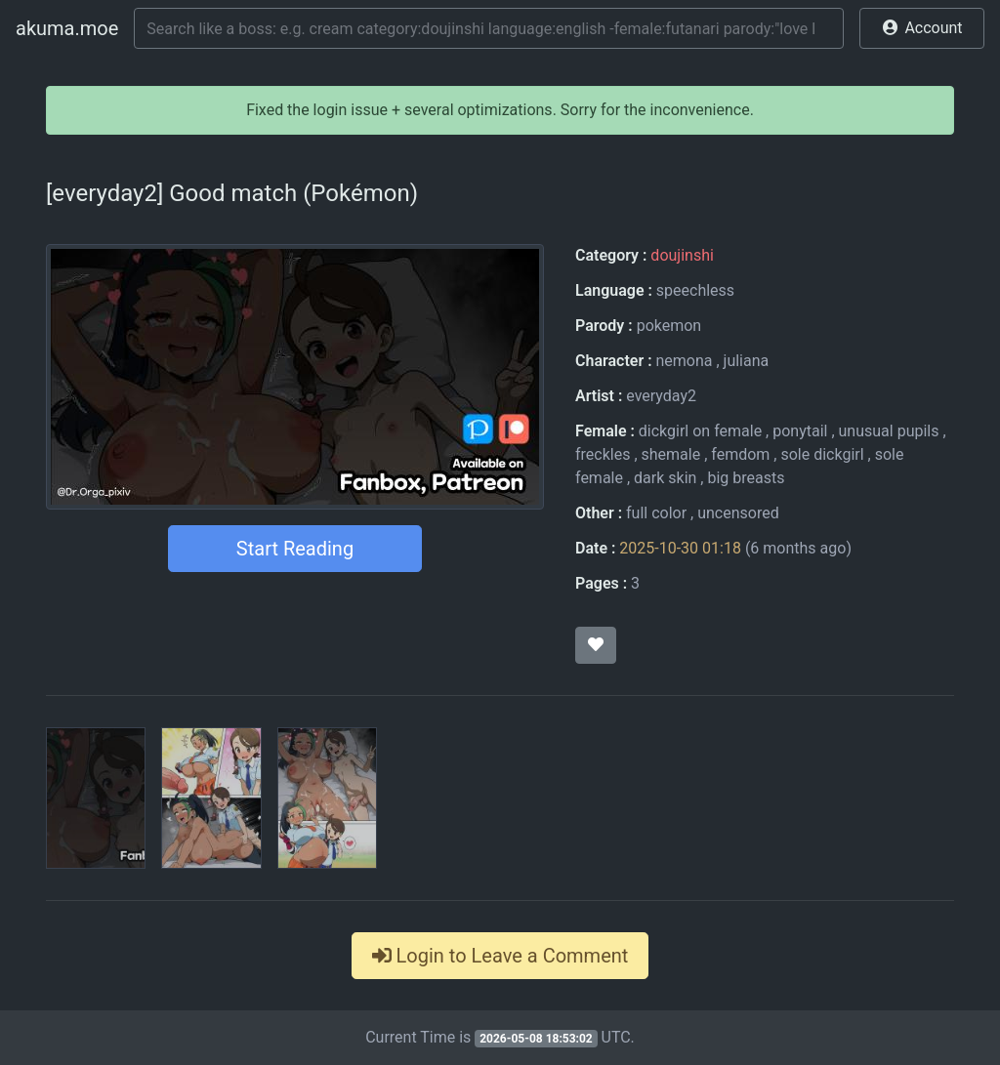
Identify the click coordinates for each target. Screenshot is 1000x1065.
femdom (740, 454)
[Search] (489, 28)
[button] (921, 28)
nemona (683, 360)
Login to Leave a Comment (500, 955)
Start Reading (295, 548)
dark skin (665, 478)
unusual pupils (889, 431)
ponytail (799, 431)
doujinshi (681, 255)
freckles (602, 454)
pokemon (669, 325)
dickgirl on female (700, 431)
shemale (671, 454)
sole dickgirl (821, 454)
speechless (695, 290)
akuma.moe (67, 28)
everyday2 (661, 396)
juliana (747, 360)
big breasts (745, 478)
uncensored (738, 513)
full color (656, 513)
